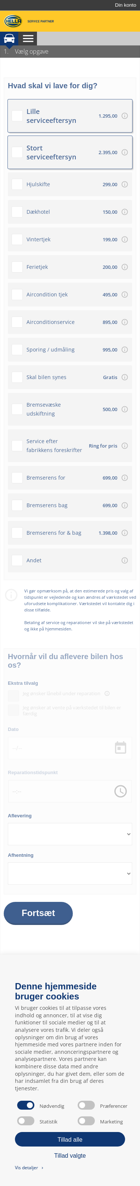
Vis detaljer (29, 1167)
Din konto (125, 5)
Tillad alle (70, 1139)
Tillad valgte (70, 1155)
